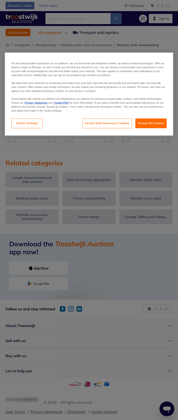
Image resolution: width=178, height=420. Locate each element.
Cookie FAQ (61, 102)
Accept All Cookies (151, 123)
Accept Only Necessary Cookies (107, 123)
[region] (89, 94)
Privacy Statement (36, 102)
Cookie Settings (27, 123)
